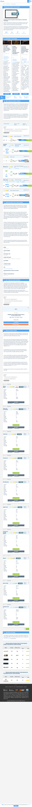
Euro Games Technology (23, 637)
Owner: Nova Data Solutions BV (18, 145)
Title (18, 123)
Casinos (2, 97)
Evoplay (13, 62)
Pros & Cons (26, 136)
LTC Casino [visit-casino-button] (5, 136)
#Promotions (14, 59)
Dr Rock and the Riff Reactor (5, 532)
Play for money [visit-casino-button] (16, 425)
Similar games (17, 403)
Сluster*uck (5, 458)
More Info (28, 804)
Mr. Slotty (6, 215)
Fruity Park (5, 434)
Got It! (16, 805)
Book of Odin (5, 583)
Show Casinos (10, 403)
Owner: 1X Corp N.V (18, 180)
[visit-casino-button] (15, 140)
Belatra (17, 637)
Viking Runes (4, 387)
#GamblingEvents (6, 56)
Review (22, 140)
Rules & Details (25, 387)
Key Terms (16, 326)
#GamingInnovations (6, 57)
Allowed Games (16, 324)
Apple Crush (5, 507)
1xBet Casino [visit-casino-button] (5, 180)
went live (20, 217)
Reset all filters (6, 132)
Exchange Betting (23, 182)
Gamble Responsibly (19, 687)
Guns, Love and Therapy (5, 409)
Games (21, 97)
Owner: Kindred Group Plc (14, 190)
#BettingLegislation (24, 60)
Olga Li (8, 53)
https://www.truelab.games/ (8, 268)
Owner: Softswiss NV (17, 136)
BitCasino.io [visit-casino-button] (5, 166)
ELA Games (5, 60)
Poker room (7, 182)
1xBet (5, 106)
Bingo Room (18, 182)
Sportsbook (17, 146)
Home (4, 4)
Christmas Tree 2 (6, 607)
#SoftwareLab (5, 59)
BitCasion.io (21, 114)
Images (16, 402)
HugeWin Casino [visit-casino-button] (5, 145)
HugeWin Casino (11, 314)
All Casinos (8, 4)
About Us (7, 687)
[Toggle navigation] (30, 1)
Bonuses (15, 97)
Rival (9, 638)
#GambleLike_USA (24, 59)
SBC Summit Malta (6, 64)
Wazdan (10, 637)
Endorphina (14, 637)
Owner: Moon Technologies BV (18, 167)
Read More (7, 94)
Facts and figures (8, 97)
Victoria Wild (14, 365)
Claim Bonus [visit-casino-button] (16, 322)
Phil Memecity (6, 482)
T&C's (15, 687)
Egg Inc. (4, 558)
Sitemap (25, 687)
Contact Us (11, 687)
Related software (26, 97)
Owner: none (12, 157)
